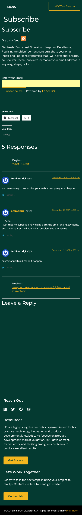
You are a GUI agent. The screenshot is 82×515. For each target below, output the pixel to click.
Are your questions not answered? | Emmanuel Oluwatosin (41, 289)
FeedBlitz (48, 91)
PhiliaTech (72, 510)
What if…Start (20, 163)
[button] (9, 7)
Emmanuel (18, 210)
